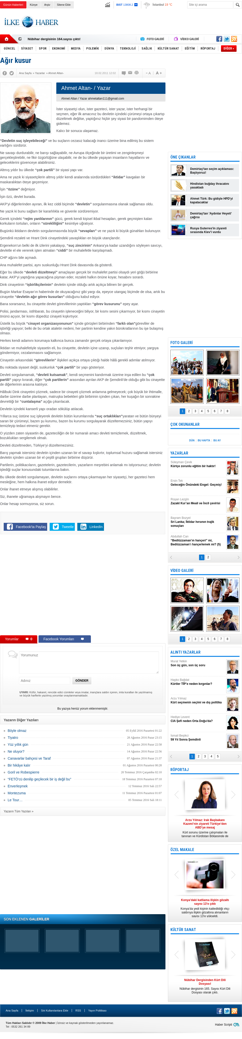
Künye (34, 4)
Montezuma (17, 793)
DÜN (192, 440)
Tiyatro (13, 738)
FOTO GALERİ (181, 342)
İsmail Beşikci (198, 738)
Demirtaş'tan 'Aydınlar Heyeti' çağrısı (211, 215)
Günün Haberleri (13, 4)
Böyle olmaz (17, 731)
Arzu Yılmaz (198, 700)
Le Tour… (15, 800)
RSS (78, 1010)
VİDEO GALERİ (181, 570)
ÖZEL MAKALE (182, 849)
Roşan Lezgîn (198, 501)
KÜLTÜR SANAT (183, 929)
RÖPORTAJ (179, 769)
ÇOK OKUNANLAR (185, 424)
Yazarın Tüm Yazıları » (19, 811)
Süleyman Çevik (198, 464)
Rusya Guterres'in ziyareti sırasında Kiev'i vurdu (208, 230)
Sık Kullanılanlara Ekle (54, 1010)
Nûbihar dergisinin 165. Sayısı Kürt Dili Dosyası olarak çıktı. (205, 986)
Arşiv (47, 4)
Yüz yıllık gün (18, 744)
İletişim (29, 1010)
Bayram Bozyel (198, 522)
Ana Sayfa (12, 1010)
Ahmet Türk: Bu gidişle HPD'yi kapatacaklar (211, 200)
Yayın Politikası (97, 1010)
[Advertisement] (152, 26)
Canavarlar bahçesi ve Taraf (29, 758)
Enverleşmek (18, 786)
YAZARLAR (179, 453)
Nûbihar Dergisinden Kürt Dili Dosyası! (57, 39)
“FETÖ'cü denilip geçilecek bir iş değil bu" (39, 779)
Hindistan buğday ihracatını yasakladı (209, 185)
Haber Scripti (223, 1024)
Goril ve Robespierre (23, 772)
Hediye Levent (198, 719)
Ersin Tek (198, 483)
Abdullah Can (198, 540)
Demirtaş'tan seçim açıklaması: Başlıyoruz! (212, 170)
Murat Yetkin (198, 663)
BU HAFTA (204, 440)
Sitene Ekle (64, 4)
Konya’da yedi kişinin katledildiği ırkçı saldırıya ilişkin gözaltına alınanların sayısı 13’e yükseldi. (205, 908)
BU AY (217, 440)
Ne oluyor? (16, 751)
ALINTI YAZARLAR (185, 652)
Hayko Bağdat (198, 682)
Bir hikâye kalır (19, 765)
